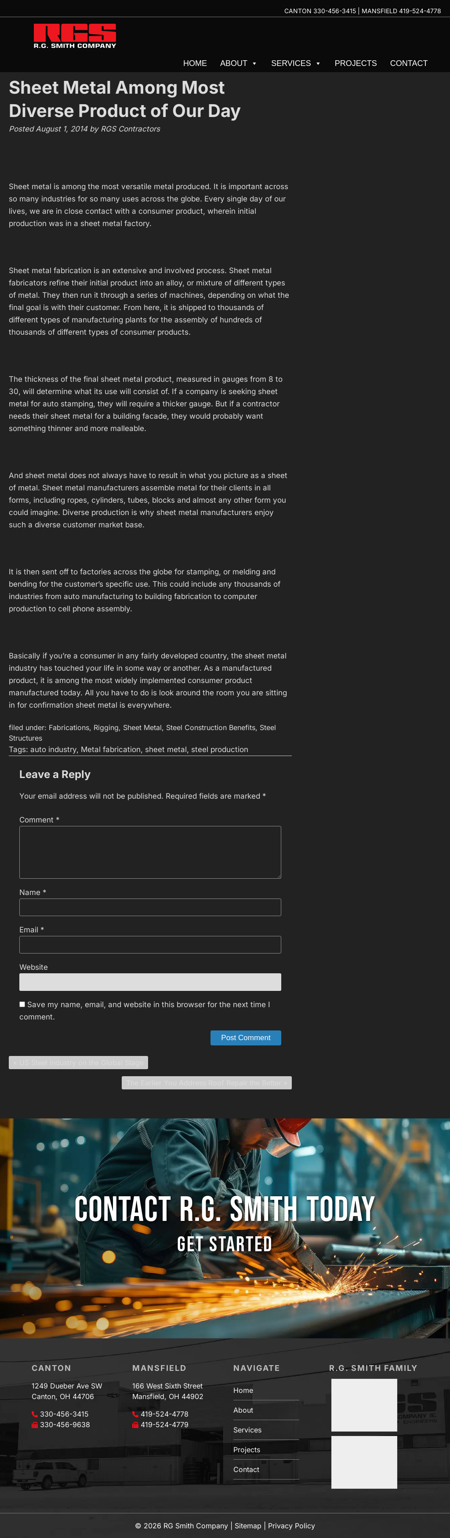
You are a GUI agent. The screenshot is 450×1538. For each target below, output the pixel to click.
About (239, 63)
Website (33, 967)
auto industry (53, 749)
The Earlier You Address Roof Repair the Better (203, 1082)
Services (296, 63)
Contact (409, 63)
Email (31, 929)
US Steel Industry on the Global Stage (81, 1062)
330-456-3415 (334, 11)
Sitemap (248, 1525)
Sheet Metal (142, 727)
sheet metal (166, 749)
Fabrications (69, 727)
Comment (39, 819)
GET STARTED (225, 1244)
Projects (356, 63)
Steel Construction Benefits (210, 727)
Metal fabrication (111, 749)
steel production (219, 749)
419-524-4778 (420, 11)
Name (33, 892)
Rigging (106, 727)
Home (195, 63)
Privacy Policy (291, 1525)
